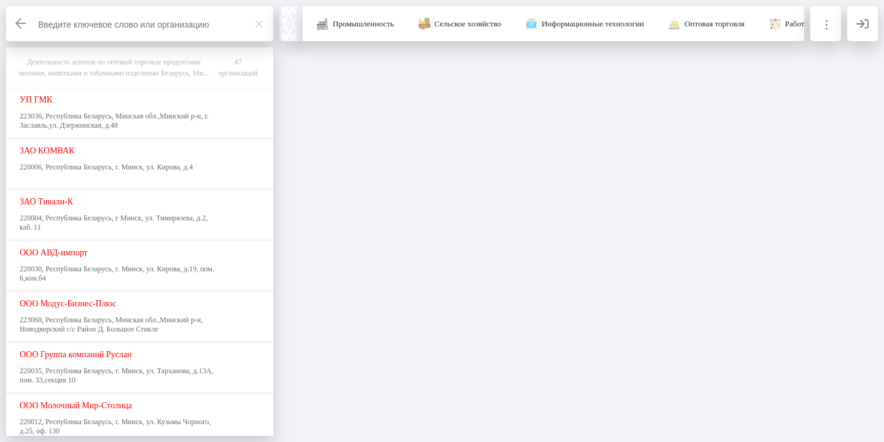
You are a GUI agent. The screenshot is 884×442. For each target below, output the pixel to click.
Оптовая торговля (714, 23)
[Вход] (862, 23)
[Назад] (21, 23)
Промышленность (363, 23)
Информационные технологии (592, 23)
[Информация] (825, 23)
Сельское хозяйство (468, 23)
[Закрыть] (259, 24)
